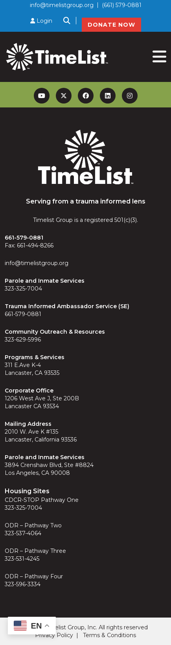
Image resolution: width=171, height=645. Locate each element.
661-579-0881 (23, 314)
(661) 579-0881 (122, 5)
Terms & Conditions (109, 635)
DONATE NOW (111, 24)
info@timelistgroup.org (62, 5)
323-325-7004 (23, 288)
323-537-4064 (23, 533)
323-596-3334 (22, 584)
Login (41, 20)
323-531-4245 (22, 558)
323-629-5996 (23, 339)
